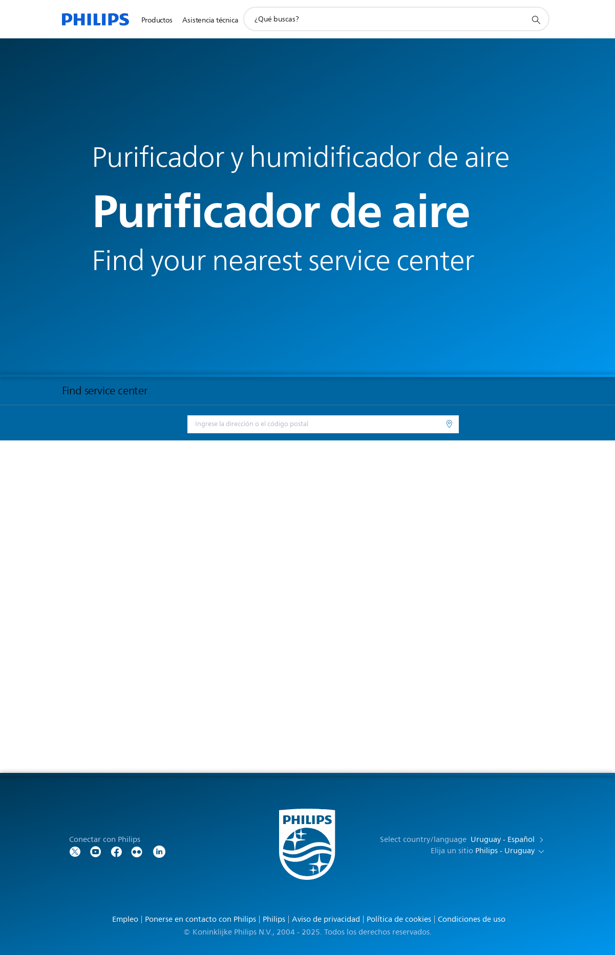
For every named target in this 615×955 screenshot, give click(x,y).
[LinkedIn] (159, 851)
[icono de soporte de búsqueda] (535, 19)
